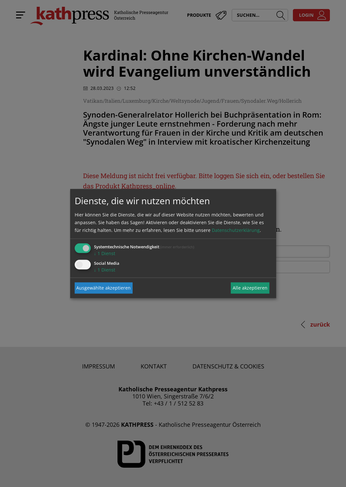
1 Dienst (104, 253)
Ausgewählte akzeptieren (103, 288)
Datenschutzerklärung (236, 230)
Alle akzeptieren (250, 288)
